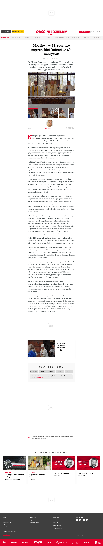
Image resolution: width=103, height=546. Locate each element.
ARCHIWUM (38, 37)
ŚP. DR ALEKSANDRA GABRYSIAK (39, 438)
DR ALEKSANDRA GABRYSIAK (67, 436)
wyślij (73, 127)
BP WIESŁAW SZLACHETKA (49, 436)
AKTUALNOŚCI (16, 37)
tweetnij (70, 127)
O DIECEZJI (97, 37)
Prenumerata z (18, 31)
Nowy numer (5, 37)
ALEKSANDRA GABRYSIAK (37, 436)
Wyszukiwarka (100, 31)
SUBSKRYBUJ (84, 31)
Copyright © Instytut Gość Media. (82, 535)
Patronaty (75, 37)
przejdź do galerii (51, 59)
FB (67, 127)
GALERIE (49, 37)
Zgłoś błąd (6, 535)
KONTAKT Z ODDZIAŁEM (62, 37)
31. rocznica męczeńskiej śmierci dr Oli (61, 346)
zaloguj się (94, 31)
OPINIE (27, 37)
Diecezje (86, 37)
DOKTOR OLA (57, 436)
